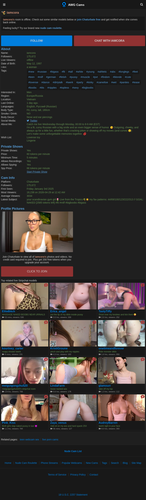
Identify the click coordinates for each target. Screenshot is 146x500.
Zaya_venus (58, 422)
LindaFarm (57, 385)
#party (79, 82)
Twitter (33, 120)
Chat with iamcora (109, 40)
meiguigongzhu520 (15, 385)
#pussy (73, 77)
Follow (36, 40)
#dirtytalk (58, 82)
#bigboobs (87, 87)
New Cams (92, 462)
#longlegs (124, 71)
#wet (113, 82)
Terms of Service (57, 474)
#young (90, 71)
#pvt (95, 77)
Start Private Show (37, 171)
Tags (104, 462)
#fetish (62, 77)
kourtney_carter (12, 348)
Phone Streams (49, 462)
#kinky (89, 82)
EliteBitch (8, 311)
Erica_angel (58, 311)
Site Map (136, 462)
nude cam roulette (51, 28)
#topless (64, 87)
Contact (94, 474)
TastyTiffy (105, 311)
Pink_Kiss (8, 422)
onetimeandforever (111, 348)
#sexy (75, 87)
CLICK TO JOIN (37, 271)
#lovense (33, 82)
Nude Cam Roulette (26, 462)
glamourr (105, 385)
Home (8, 462)
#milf (40, 77)
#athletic (102, 71)
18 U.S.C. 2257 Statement (73, 494)
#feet (135, 71)
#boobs (32, 87)
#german (51, 77)
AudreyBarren (108, 422)
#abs (112, 71)
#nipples (52, 87)
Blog (125, 462)
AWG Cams (73, 4)
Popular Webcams (72, 462)
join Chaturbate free (89, 19)
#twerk (69, 82)
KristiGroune (59, 348)
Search (115, 462)
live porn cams (50, 439)
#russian (42, 71)
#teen (31, 77)
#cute (128, 77)
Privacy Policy (78, 474)
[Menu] (4, 4)
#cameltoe (102, 82)
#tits (42, 87)
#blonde (117, 77)
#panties (124, 82)
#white (79, 71)
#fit (63, 71)
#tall (70, 71)
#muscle (85, 77)
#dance (45, 82)
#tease (136, 82)
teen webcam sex (29, 439)
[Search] (141, 4)
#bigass (54, 71)
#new (31, 71)
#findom (105, 77)
